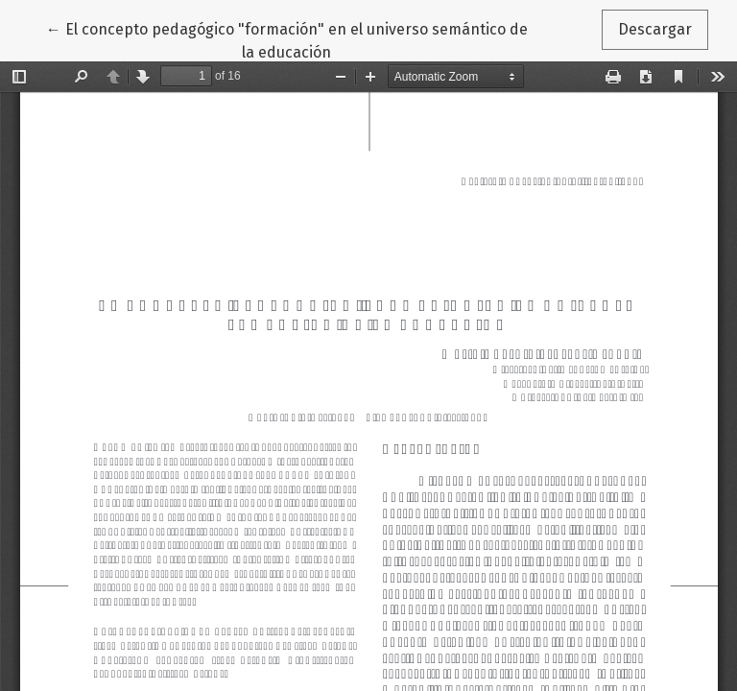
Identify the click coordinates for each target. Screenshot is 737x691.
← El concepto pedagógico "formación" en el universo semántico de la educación (287, 39)
